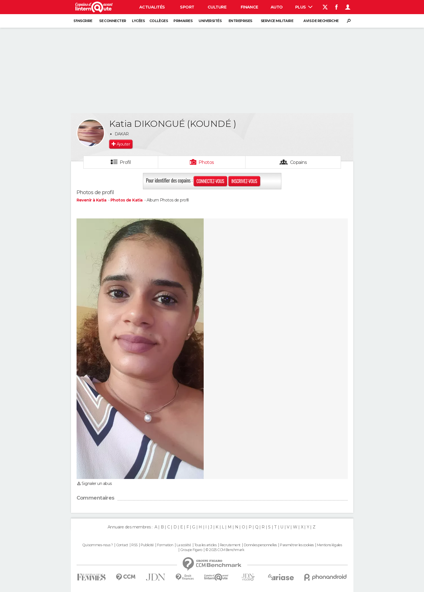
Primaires (182, 21)
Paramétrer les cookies (297, 545)
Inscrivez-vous (244, 181)
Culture (217, 7)
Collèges (158, 21)
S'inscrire (82, 21)
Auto (277, 7)
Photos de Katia (126, 200)
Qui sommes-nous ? (97, 545)
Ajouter (123, 144)
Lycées (138, 21)
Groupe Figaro (191, 550)
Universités (210, 21)
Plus (303, 7)
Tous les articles (205, 545)
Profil (125, 162)
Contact (122, 545)
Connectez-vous (210, 181)
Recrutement (230, 545)
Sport (187, 7)
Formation (165, 545)
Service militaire (277, 21)
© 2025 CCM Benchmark (224, 550)
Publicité (147, 545)
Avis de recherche (320, 21)
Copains (298, 162)
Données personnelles (260, 545)
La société (184, 545)
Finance (249, 7)
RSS (134, 545)
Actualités (152, 7)
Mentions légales (329, 545)
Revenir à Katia (92, 200)
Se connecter (112, 21)
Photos (206, 162)
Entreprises (240, 21)
